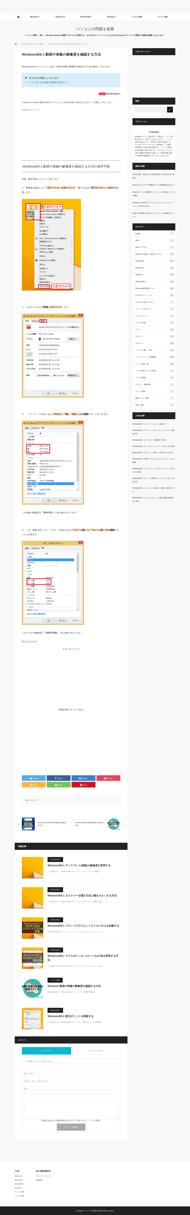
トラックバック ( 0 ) (96, 1051)
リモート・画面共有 (154, 384)
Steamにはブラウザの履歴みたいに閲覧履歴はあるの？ (153, 185)
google (154, 233)
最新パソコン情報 (154, 398)
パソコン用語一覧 (154, 364)
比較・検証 (154, 405)
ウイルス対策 (137, 17)
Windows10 (60, 17)
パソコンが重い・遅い (154, 350)
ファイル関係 (55, 980)
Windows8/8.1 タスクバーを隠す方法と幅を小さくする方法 (82, 895)
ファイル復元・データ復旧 (154, 370)
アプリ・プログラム (154, 309)
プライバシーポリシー (44, 1176)
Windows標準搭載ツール (154, 288)
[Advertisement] (52, 6)
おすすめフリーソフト (154, 295)
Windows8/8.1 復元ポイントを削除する (71, 1016)
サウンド (154, 336)
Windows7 (111, 17)
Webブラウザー (154, 247)
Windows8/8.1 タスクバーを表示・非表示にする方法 (152, 453)
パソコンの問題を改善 (95, 29)
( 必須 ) (29, 1073)
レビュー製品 (154, 391)
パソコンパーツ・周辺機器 (154, 357)
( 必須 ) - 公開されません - (36, 1081)
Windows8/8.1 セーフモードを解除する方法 (149, 440)
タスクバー (154, 343)
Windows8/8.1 (85, 17)
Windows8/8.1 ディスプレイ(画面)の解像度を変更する (79, 865)
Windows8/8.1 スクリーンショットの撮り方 (149, 424)
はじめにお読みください (154, 302)
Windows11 (34, 17)
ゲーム (154, 329)
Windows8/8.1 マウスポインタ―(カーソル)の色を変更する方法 (83, 957)
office (154, 240)
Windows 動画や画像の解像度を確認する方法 (74, 986)
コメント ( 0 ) (46, 1051)
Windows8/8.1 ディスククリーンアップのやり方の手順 (153, 446)
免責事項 (39, 1180)
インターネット (154, 316)
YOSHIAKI (154, 132)
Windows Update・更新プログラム (154, 254)
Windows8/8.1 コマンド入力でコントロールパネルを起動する (83, 925)
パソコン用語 (162, 17)
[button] (51, 245)
